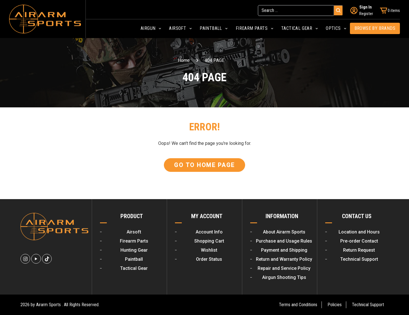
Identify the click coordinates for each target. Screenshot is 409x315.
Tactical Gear (296, 28)
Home (184, 60)
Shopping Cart (209, 241)
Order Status (209, 259)
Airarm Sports (48, 304)
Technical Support (359, 259)
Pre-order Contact (359, 241)
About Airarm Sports (284, 232)
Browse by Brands (374, 28)
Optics (333, 28)
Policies (334, 304)
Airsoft (177, 28)
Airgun (148, 28)
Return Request (359, 250)
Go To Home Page (204, 165)
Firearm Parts (252, 28)
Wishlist (209, 250)
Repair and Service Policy (284, 268)
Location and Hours (359, 232)
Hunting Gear (134, 250)
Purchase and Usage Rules (284, 241)
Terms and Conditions (298, 304)
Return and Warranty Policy (284, 259)
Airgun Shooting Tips (284, 277)
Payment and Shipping (284, 250)
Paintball (211, 28)
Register (366, 13)
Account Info (209, 232)
